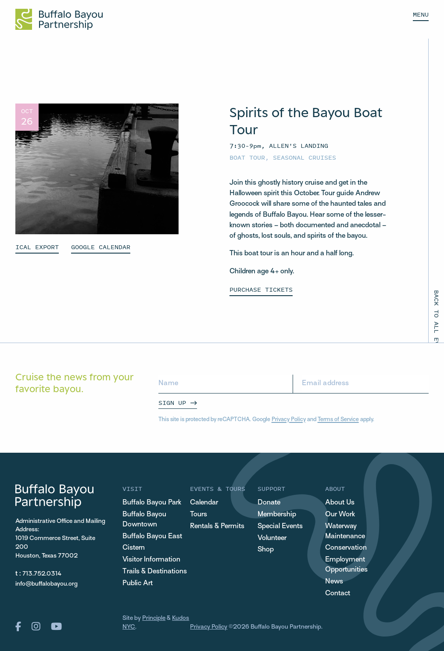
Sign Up (172, 402)
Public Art (137, 583)
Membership (277, 514)
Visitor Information (151, 559)
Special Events (280, 526)
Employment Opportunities (346, 564)
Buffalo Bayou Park (151, 502)
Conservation (346, 547)
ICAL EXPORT (37, 246)
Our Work (340, 514)
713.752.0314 (41, 574)
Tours (198, 514)
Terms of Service (338, 419)
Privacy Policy (289, 419)
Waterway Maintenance (345, 531)
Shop (266, 549)
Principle (153, 618)
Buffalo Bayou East (152, 536)
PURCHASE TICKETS (261, 289)
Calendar (204, 502)
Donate (269, 502)
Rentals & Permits (217, 526)
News (334, 581)
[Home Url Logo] (59, 19)
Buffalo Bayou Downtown (144, 519)
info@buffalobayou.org (46, 584)
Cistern (133, 547)
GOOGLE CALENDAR (100, 246)
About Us (339, 502)
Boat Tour (247, 157)
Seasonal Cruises (304, 157)
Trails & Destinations (154, 571)
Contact (337, 593)
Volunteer (272, 538)
